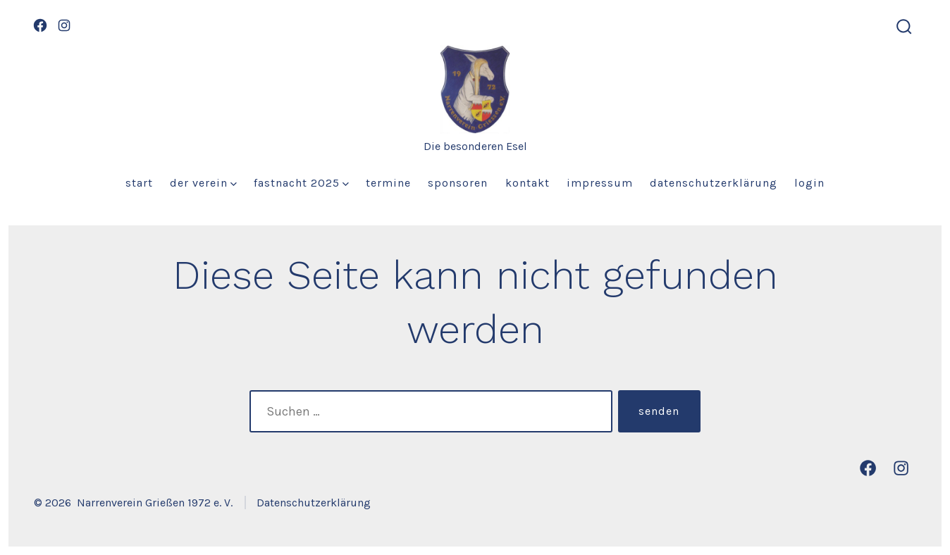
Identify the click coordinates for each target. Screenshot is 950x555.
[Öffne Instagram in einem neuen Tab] (64, 25)
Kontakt (527, 182)
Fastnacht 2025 (301, 182)
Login (809, 182)
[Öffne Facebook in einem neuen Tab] (40, 25)
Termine (388, 182)
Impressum (600, 182)
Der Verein (203, 182)
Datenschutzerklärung (713, 182)
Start (139, 182)
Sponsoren (458, 182)
